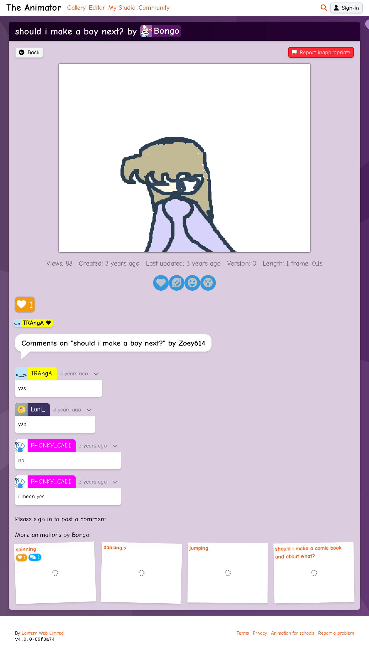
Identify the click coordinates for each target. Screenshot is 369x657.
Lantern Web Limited (43, 633)
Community (154, 7)
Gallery (76, 7)
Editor (97, 7)
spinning (26, 549)
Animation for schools (292, 633)
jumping (198, 548)
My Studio (122, 7)
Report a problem (336, 633)
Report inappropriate (321, 52)
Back (29, 52)
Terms (243, 633)
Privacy (260, 633)
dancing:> (115, 547)
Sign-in (346, 8)
